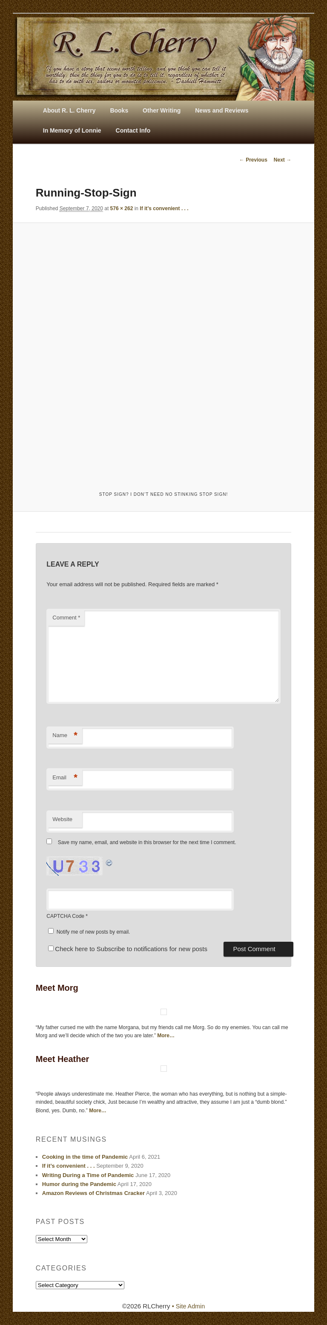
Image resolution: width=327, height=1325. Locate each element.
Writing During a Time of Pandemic (88, 1175)
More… (166, 1036)
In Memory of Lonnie (72, 130)
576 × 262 (121, 208)
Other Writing (162, 110)
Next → (282, 160)
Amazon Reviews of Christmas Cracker (93, 1193)
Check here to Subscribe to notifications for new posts (127, 949)
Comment (66, 618)
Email (64, 778)
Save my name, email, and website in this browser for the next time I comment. (147, 843)
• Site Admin (188, 1306)
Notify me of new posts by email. (93, 932)
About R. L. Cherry (69, 110)
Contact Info (133, 130)
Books (119, 110)
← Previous (253, 160)
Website (62, 820)
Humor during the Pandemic (79, 1184)
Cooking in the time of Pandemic (85, 1157)
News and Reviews (221, 110)
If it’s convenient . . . (164, 208)
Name (64, 736)
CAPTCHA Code (65, 917)
